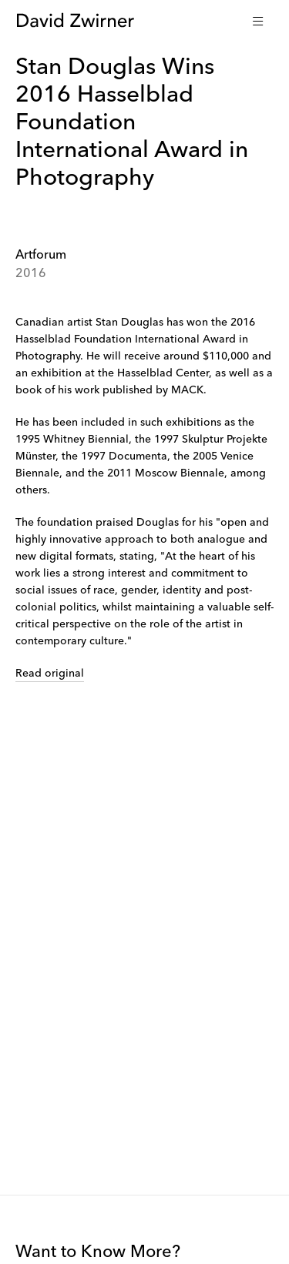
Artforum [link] (40, 255)
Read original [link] (49, 673)
